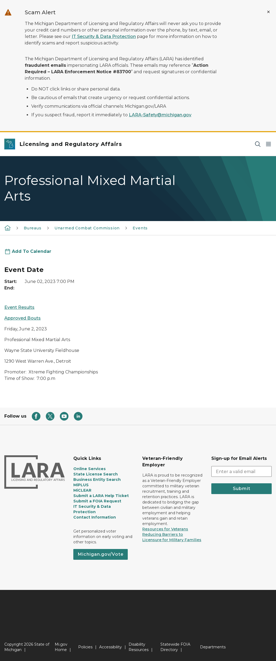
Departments (213, 647)
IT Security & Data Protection (104, 36)
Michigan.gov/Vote (100, 554)
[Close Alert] (268, 11)
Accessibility (110, 647)
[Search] (257, 144)
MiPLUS (81, 484)
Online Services (89, 468)
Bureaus (33, 228)
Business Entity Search (97, 479)
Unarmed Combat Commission (87, 228)
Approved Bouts (22, 318)
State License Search (95, 474)
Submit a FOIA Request (97, 501)
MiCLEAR (82, 490)
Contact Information (94, 517)
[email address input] (241, 471)
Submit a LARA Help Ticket (101, 495)
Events (140, 228)
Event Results (19, 307)
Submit (241, 488)
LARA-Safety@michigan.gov (160, 114)
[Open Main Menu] (268, 144)
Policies (85, 647)
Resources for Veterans (165, 529)
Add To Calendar (31, 251)
